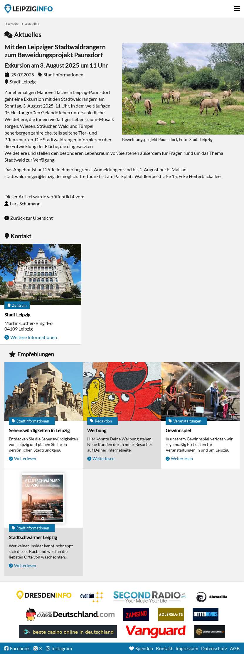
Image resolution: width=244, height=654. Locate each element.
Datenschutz (214, 648)
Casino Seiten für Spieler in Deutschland (212, 597)
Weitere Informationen (33, 337)
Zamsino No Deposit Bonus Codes (136, 614)
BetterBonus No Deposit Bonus (205, 614)
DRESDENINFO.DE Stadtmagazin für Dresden (44, 595)
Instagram (61, 648)
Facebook (20, 648)
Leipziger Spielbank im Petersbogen (70, 614)
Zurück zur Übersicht (31, 218)
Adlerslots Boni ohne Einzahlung (171, 614)
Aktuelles (32, 24)
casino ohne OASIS (156, 631)
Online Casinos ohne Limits (209, 631)
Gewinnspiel (178, 430)
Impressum (187, 648)
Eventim (92, 597)
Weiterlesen (25, 458)
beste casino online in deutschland (68, 631)
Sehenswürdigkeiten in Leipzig (39, 430)
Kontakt (164, 648)
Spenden (144, 648)
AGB (235, 648)
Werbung (96, 430)
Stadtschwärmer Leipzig (33, 537)
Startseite (28, 8)
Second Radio (150, 597)
